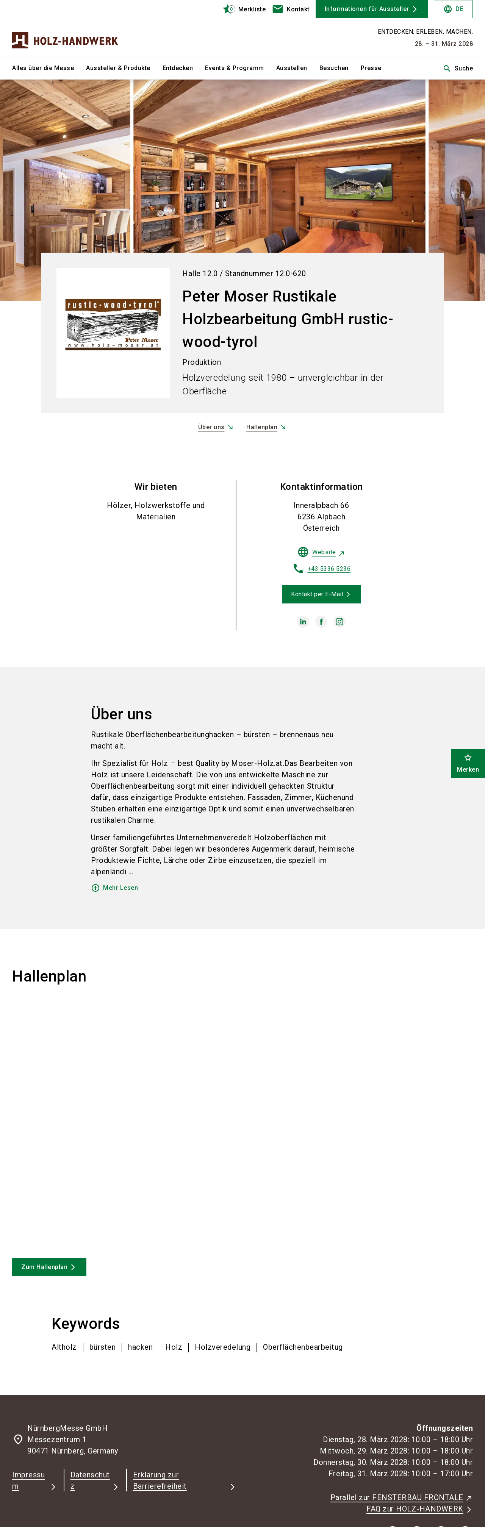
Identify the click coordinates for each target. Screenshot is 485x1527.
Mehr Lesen (114, 887)
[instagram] (339, 622)
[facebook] (321, 622)
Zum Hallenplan (44, 1267)
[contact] (291, 9)
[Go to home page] (65, 29)
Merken (468, 763)
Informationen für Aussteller (367, 9)
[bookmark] (241, 9)
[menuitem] (49, 69)
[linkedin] (303, 622)
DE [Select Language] (453, 9)
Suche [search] (458, 68)
